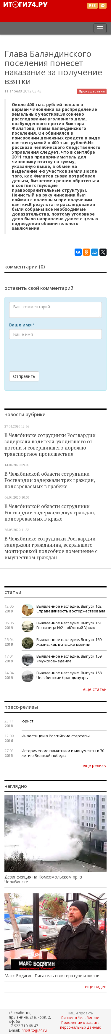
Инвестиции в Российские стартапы (56, 735)
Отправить (24, 376)
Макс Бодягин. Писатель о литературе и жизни (51, 975)
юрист (27, 721)
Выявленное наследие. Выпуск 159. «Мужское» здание (69, 658)
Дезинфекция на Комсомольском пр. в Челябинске (43, 879)
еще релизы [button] (95, 765)
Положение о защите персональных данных (80, 1025)
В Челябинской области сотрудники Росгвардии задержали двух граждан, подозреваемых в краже (49, 512)
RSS (92, 5)
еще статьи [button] (95, 689)
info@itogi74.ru (34, 1030)
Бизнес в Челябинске (80, 1017)
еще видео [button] (96, 986)
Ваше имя (22, 325)
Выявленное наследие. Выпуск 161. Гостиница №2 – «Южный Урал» (69, 625)
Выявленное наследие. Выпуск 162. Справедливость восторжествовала (70, 609)
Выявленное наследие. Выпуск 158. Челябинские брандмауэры (69, 675)
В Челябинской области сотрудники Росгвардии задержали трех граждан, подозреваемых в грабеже (49, 480)
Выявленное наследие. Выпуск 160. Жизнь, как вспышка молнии (69, 642)
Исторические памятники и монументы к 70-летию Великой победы (63, 753)
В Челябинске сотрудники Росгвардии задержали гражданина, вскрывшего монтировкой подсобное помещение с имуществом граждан (50, 548)
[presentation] (54, 355)
